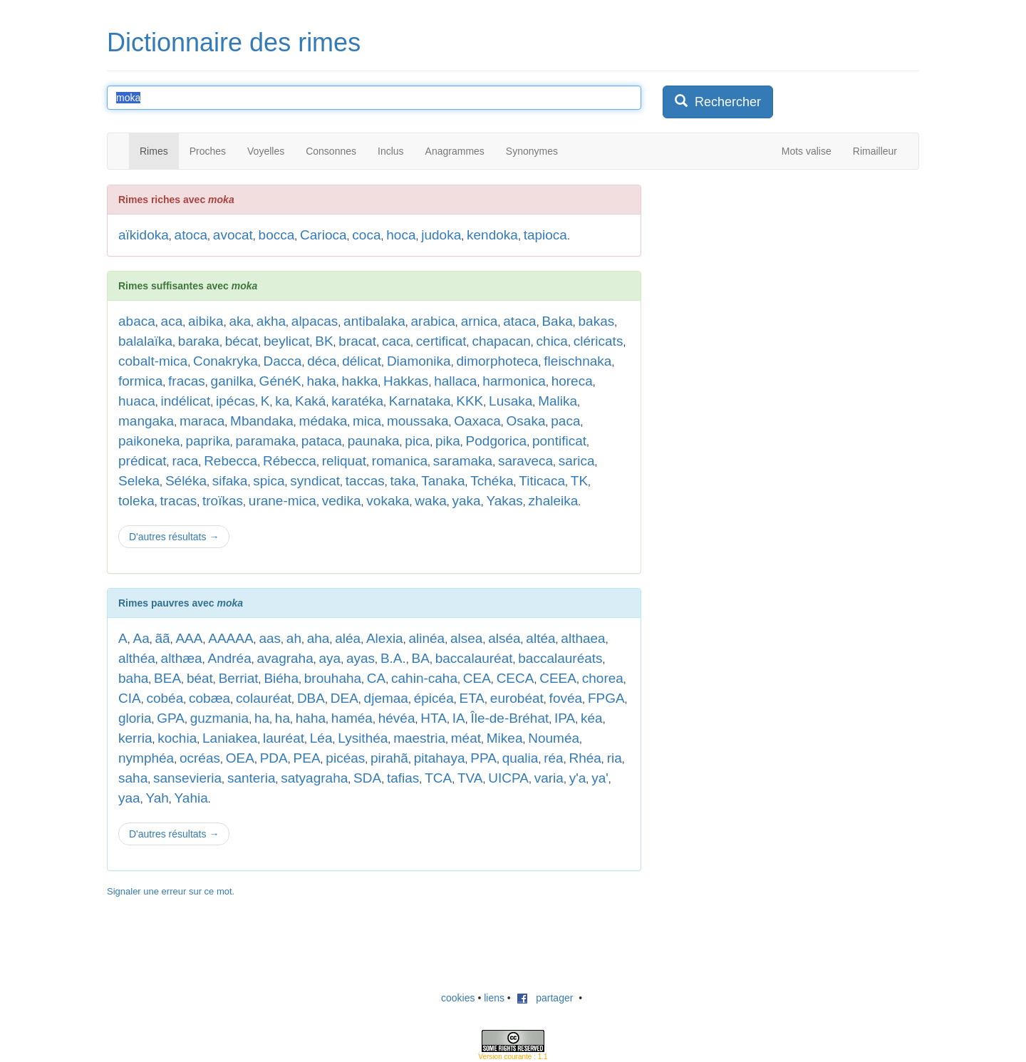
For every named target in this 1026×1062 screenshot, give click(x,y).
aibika (206, 321)
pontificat (559, 440)
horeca (572, 380)
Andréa (229, 658)
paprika (207, 440)
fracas (186, 380)
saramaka (462, 460)
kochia (177, 738)
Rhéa (585, 758)
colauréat (263, 698)
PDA (274, 758)
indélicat (186, 400)
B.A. (393, 658)
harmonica (514, 380)
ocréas (200, 758)
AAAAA (230, 638)
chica (552, 341)
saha (132, 777)
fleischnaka (577, 361)
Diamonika (419, 361)
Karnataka (420, 400)
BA (421, 658)
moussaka (418, 420)
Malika (557, 400)
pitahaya (439, 758)
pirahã (389, 758)
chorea (602, 678)
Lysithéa (363, 738)
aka (240, 321)
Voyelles (265, 151)
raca (185, 460)
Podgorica (496, 440)
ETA (471, 698)
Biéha (281, 678)
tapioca (545, 234)
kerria (135, 738)
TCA (438, 777)
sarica (577, 460)
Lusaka (510, 400)
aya (330, 658)
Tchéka (491, 480)
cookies (458, 998)
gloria (134, 718)
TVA (470, 777)
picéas (345, 758)
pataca (321, 440)
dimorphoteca (497, 361)
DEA (344, 698)
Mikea (505, 738)
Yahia (191, 797)
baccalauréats (560, 658)
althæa (181, 658)
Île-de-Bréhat (509, 718)
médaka (323, 420)
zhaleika (554, 500)
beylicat (286, 341)
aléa (348, 638)
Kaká (310, 400)
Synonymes (532, 151)
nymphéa (146, 758)
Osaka (526, 420)
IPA (564, 718)
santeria (251, 777)
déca (321, 361)
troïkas (222, 500)
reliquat (344, 460)
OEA (240, 758)
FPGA (606, 698)
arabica (433, 321)
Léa (321, 738)
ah (293, 638)
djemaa (386, 698)
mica (367, 420)
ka (282, 400)
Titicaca (542, 480)
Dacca (283, 361)
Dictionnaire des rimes (234, 42)
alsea (466, 638)
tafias (403, 777)
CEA (477, 678)
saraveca (525, 460)
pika (447, 440)
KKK (469, 400)
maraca (202, 420)
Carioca (323, 234)
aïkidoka (143, 234)
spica (268, 480)
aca (172, 321)
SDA (367, 777)
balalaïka (145, 341)
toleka (136, 500)
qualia (520, 758)
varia (549, 777)
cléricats (598, 341)
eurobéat (517, 698)
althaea (583, 638)
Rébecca (289, 460)
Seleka (139, 480)
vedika (341, 500)
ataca (519, 321)
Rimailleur (875, 151)
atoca (191, 234)
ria (614, 758)
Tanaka (443, 480)
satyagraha (314, 777)
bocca (277, 234)
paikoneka (149, 440)
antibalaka (374, 321)
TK (579, 480)
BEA (167, 678)
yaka (466, 500)
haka (321, 380)
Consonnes (331, 151)
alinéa (426, 638)
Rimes (154, 151)
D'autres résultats (174, 536)
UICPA (508, 777)
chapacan (501, 341)
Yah (156, 797)
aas (270, 638)
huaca (136, 400)
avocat (233, 234)
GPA (171, 718)
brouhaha (332, 678)
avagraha (285, 658)
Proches (208, 151)
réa (553, 758)
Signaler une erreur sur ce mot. (170, 891)
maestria (419, 738)
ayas (360, 658)
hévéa (396, 718)
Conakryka (225, 361)
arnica (479, 321)
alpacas (314, 321)
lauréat (283, 738)
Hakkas (405, 380)
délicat (361, 361)
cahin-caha (424, 678)
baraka (198, 341)
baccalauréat (474, 658)
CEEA (557, 678)
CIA (129, 698)
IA (458, 718)
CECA (515, 678)
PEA (307, 758)
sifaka (230, 480)
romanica (400, 460)
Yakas (504, 500)
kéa (592, 718)
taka (403, 480)
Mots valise (806, 151)
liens (494, 998)
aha (318, 638)
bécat (241, 341)
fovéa (565, 698)
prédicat (142, 460)
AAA (188, 638)
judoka (441, 234)
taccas (365, 480)
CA (376, 678)
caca (396, 341)
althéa (136, 658)
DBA (311, 698)
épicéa (434, 698)
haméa (352, 718)
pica (417, 440)
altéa (540, 638)
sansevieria (187, 777)
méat (466, 738)
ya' (599, 777)
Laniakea (229, 738)
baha (133, 678)
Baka (557, 321)
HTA (433, 718)
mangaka (146, 420)
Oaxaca (477, 420)
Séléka (186, 480)
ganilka (232, 380)
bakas (597, 321)
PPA (483, 758)
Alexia (384, 638)
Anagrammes (454, 151)
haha (311, 718)
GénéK (280, 380)
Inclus (391, 151)
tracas (178, 500)
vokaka (387, 500)
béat (200, 678)
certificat (441, 341)
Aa (141, 638)
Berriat (239, 678)
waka (430, 500)
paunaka (374, 440)
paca (565, 420)
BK (324, 341)
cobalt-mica (152, 361)
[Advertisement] (769, 398)
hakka (360, 380)
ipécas (235, 400)
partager (545, 998)
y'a (577, 777)
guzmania (219, 718)
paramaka (266, 440)
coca (366, 234)
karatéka (357, 400)
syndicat (315, 480)
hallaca (455, 380)
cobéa (164, 698)
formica (140, 380)
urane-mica (282, 500)
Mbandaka (262, 420)
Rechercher (718, 101)
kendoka (492, 234)
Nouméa (553, 738)
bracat (357, 341)
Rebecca (230, 460)
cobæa (209, 698)
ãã (162, 638)
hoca (400, 234)
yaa (129, 797)
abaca (136, 321)
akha (271, 321)
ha (261, 718)
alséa (504, 638)
